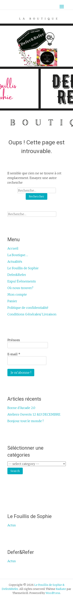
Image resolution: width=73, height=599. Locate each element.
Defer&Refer (16, 275)
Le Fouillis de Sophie (23, 268)
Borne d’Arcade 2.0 (21, 408)
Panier (12, 301)
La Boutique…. (17, 255)
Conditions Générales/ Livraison (31, 314)
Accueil (12, 248)
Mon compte (17, 294)
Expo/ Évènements (21, 281)
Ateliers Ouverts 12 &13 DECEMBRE (33, 414)
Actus (11, 525)
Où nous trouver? (20, 288)
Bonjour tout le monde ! (25, 421)
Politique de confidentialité (27, 308)
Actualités (14, 261)
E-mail (13, 354)
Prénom (13, 340)
